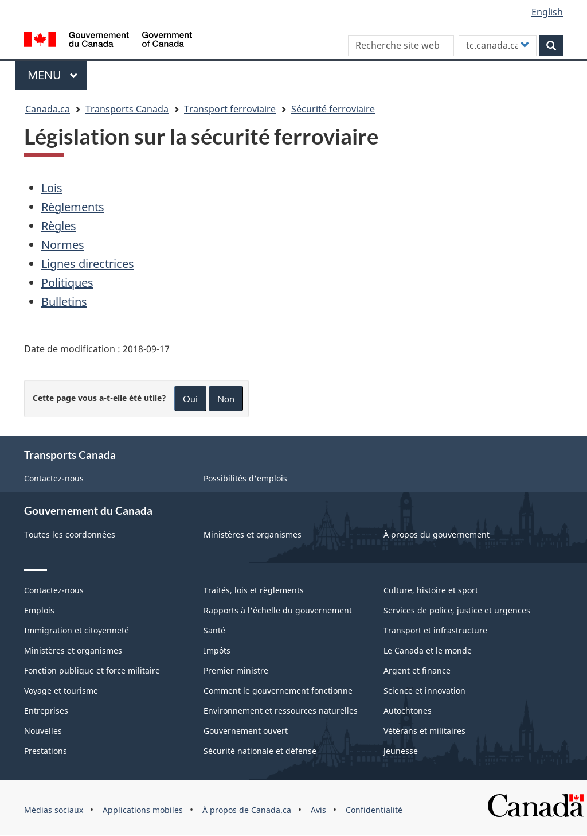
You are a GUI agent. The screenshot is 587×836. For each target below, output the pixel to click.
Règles (58, 226)
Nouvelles (43, 730)
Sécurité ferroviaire (333, 109)
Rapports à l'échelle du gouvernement (278, 610)
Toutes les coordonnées (69, 534)
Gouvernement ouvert (246, 730)
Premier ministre (236, 670)
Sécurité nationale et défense (260, 750)
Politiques (67, 282)
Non (225, 398)
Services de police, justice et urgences (456, 610)
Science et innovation (424, 690)
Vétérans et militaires (424, 730)
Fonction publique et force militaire (92, 670)
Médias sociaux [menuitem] (53, 809)
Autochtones (407, 710)
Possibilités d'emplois (245, 478)
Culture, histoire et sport (430, 590)
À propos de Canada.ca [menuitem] (246, 809)
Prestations (45, 750)
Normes (62, 244)
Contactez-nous (54, 478)
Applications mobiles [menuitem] (143, 809)
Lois (51, 188)
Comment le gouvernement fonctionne (278, 690)
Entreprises (46, 710)
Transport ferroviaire (230, 109)
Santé (214, 630)
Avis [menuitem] (318, 809)
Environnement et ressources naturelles (281, 710)
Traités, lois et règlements (254, 590)
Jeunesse (400, 750)
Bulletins (64, 301)
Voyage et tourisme (61, 690)
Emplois (39, 610)
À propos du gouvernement (436, 534)
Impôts (217, 650)
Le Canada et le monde (427, 650)
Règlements (72, 207)
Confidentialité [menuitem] (374, 809)
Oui (190, 398)
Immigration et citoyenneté (76, 630)
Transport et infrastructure (435, 630)
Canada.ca (47, 109)
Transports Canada (127, 109)
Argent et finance (417, 670)
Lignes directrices (87, 263)
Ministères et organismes (253, 534)
